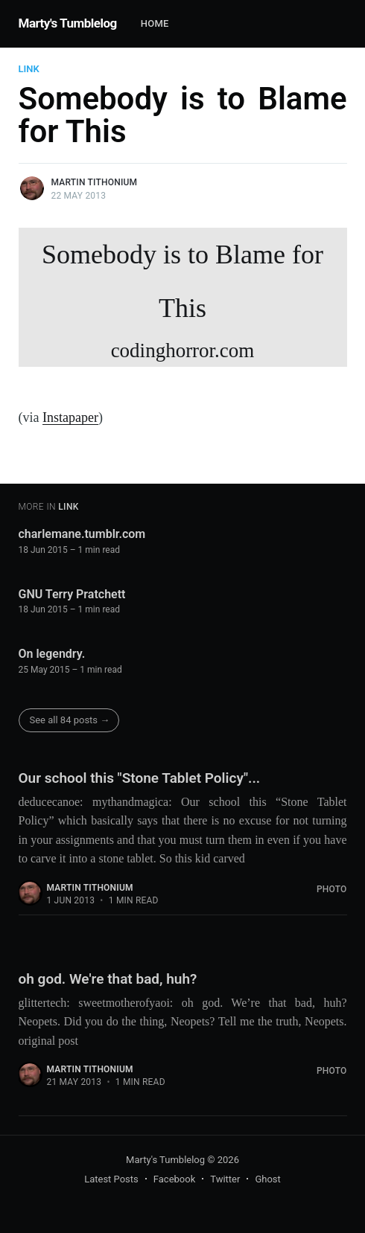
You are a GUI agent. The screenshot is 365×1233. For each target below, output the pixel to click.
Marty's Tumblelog (68, 23)
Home (155, 23)
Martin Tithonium (94, 182)
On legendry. (52, 654)
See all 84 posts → (70, 720)
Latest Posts (111, 1179)
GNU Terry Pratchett (72, 594)
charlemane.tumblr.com (82, 534)
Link (29, 68)
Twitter (225, 1179)
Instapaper (70, 417)
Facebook (174, 1179)
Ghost (267, 1179)
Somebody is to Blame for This (183, 303)
